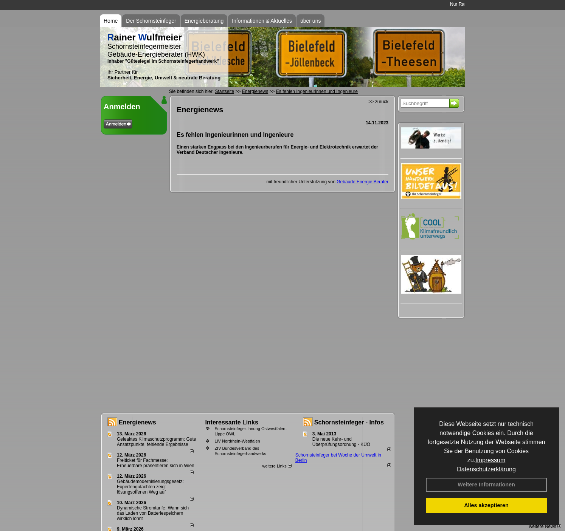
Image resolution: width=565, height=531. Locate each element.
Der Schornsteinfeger (151, 21)
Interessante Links (231, 422)
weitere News (545, 526)
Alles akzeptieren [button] (486, 505)
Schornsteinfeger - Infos (349, 422)
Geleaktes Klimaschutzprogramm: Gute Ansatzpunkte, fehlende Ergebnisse (156, 442)
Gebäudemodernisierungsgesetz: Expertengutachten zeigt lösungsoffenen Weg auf (150, 487)
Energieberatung (204, 21)
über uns (310, 21)
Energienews (137, 422)
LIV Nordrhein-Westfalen (237, 441)
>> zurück (378, 101)
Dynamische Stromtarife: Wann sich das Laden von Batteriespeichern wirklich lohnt (153, 513)
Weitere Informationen (486, 484)
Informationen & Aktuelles (262, 21)
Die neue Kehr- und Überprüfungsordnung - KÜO (341, 442)
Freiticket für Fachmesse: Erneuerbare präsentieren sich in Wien (155, 463)
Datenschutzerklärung (486, 469)
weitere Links (276, 466)
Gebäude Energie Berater (362, 181)
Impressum (490, 460)
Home (111, 21)
